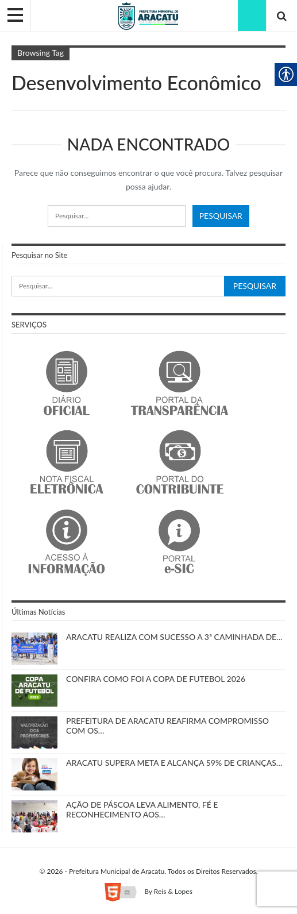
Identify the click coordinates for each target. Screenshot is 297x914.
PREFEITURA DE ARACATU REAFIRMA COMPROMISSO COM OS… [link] (167, 725)
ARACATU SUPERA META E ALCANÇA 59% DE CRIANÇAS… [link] (174, 763)
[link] (148, 15)
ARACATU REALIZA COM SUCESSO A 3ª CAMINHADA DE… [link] (174, 637)
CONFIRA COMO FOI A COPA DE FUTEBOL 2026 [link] (155, 679)
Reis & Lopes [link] (173, 891)
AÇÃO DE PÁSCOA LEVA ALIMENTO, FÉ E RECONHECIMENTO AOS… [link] (142, 809)
